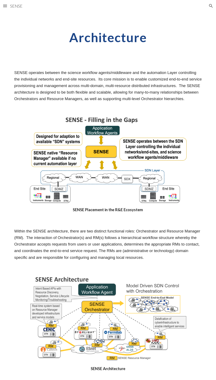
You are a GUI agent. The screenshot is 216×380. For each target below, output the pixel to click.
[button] (5, 6)
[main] (108, 37)
